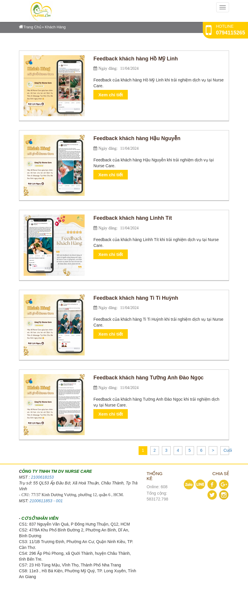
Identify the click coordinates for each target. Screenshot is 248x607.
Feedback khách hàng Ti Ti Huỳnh (135, 298)
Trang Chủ (30, 27)
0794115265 (230, 33)
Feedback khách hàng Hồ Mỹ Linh (135, 59)
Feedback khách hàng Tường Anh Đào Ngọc (148, 378)
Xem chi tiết (110, 94)
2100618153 (42, 477)
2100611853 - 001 (46, 500)
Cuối (227, 450)
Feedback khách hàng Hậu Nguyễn (136, 138)
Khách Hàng (55, 27)
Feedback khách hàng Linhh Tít (132, 218)
